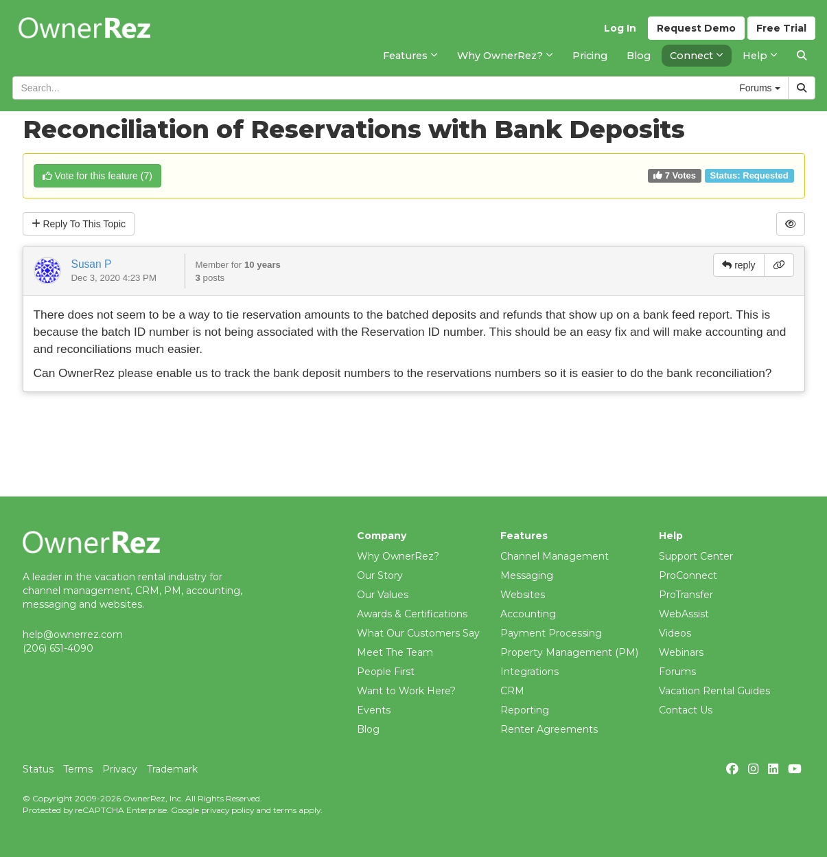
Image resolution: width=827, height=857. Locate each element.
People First (386, 671)
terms (284, 810)
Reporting (524, 710)
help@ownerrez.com (73, 634)
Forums (677, 671)
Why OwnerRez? (398, 556)
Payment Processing (551, 633)
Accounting (528, 614)
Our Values (382, 595)
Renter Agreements (549, 729)
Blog (368, 729)
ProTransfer (686, 595)
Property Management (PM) (569, 652)
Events (374, 710)
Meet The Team (395, 652)
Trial (781, 28)
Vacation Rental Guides (714, 691)
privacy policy (227, 810)
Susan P (91, 264)
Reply (79, 223)
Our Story (380, 575)
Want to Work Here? (406, 691)
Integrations (529, 671)
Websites (522, 595)
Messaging (526, 575)
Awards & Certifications (412, 614)
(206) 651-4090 (58, 648)
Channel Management (554, 556)
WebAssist (684, 614)
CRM (512, 691)
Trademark (172, 769)
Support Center (696, 556)
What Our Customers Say (418, 633)
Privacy (119, 769)
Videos (675, 633)
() (97, 175)
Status (38, 769)
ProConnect (688, 575)
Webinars (681, 652)
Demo (696, 28)
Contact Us (685, 710)
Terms (78, 769)
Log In (620, 28)
